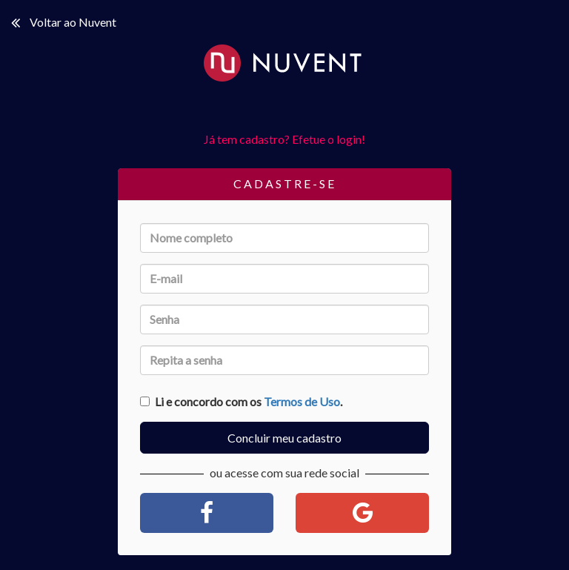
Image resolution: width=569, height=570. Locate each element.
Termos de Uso (302, 401)
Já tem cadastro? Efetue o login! (284, 139)
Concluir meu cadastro (284, 438)
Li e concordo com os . (241, 401)
